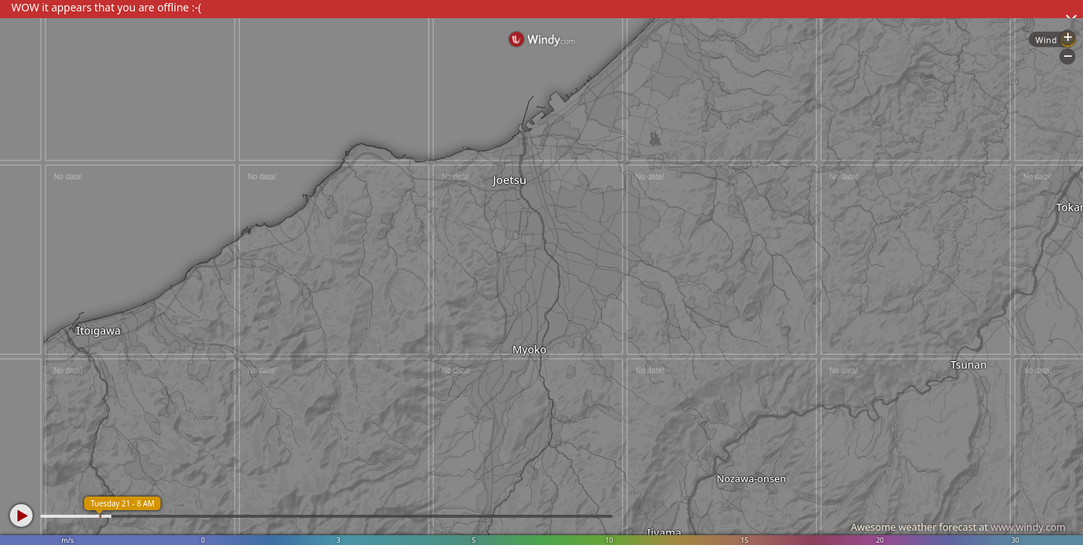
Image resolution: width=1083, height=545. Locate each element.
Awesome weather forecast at (958, 527)
